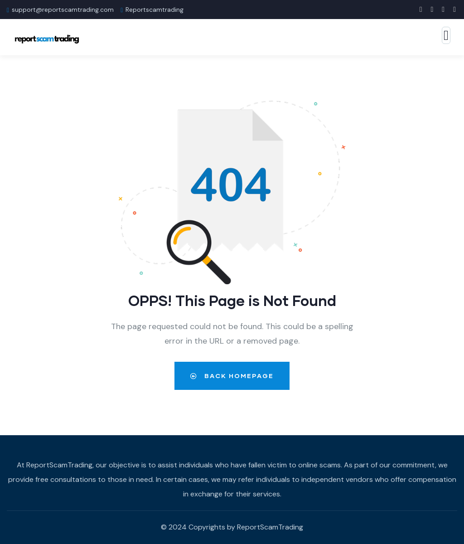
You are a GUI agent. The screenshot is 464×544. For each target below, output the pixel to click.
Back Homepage (232, 375)
